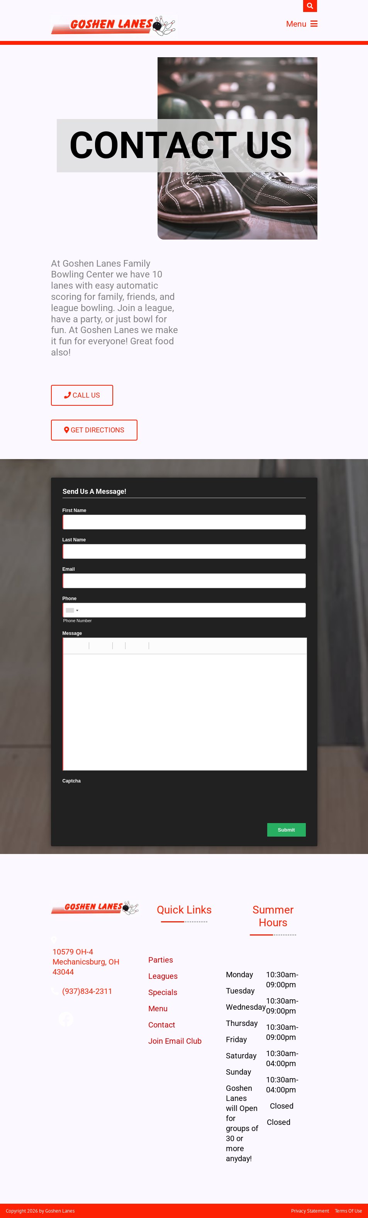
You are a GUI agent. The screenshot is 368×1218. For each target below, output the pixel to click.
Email (69, 569)
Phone (70, 598)
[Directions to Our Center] (95, 971)
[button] (71, 646)
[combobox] (72, 610)
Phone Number (77, 620)
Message (72, 633)
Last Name (74, 540)
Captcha (72, 781)
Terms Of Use (348, 1210)
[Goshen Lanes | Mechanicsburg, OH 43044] (114, 26)
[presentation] (121, 800)
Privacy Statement (310, 1210)
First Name (74, 510)
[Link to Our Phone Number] (87, 991)
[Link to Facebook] (66, 1020)
